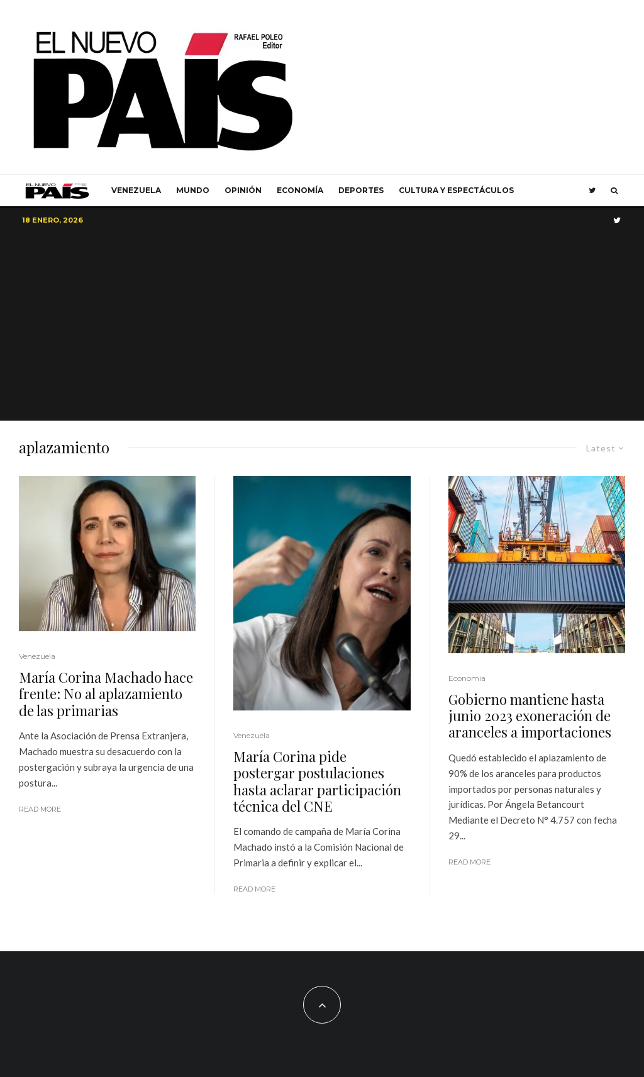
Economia (467, 678)
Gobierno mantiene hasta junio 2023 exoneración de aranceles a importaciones (529, 716)
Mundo (192, 190)
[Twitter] (592, 190)
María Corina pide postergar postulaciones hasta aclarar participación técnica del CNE (317, 781)
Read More (40, 809)
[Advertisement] (322, 326)
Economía (300, 190)
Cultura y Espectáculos (456, 190)
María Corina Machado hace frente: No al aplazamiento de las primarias (106, 694)
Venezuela (136, 190)
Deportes (361, 190)
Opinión (243, 190)
